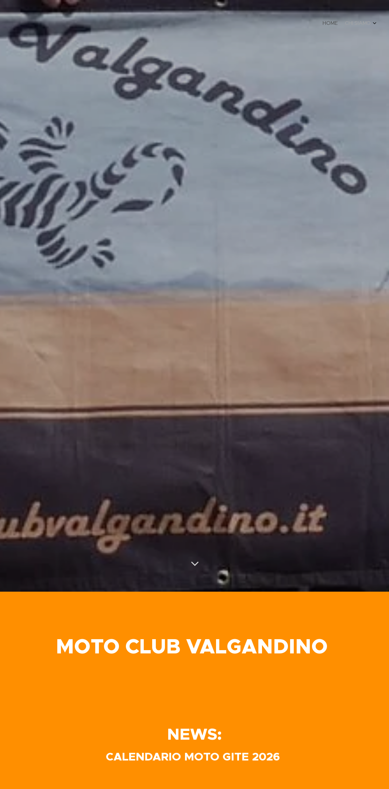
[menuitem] (364, 24)
